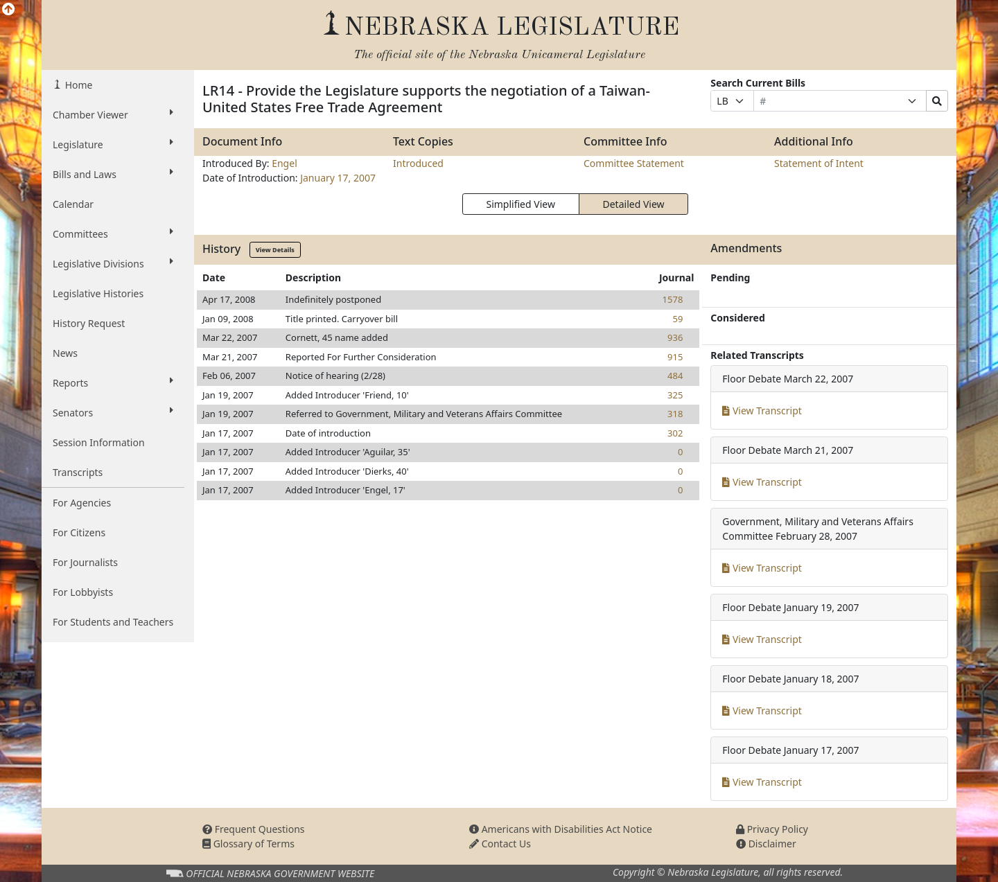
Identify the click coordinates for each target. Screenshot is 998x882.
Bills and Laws (113, 174)
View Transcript (762, 410)
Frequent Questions (253, 829)
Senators (113, 412)
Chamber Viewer (113, 114)
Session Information (99, 442)
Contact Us (500, 843)
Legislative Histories (98, 293)
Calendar (73, 204)
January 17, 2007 (338, 177)
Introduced (418, 163)
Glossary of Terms (248, 843)
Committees (113, 233)
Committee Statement (634, 163)
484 (675, 375)
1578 (673, 299)
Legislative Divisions (113, 263)
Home (77, 84)
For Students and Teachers (113, 621)
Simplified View (520, 204)
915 (675, 357)
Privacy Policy (772, 829)
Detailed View (634, 204)
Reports (113, 382)
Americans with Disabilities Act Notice (560, 829)
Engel (284, 163)
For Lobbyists (83, 592)
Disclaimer (766, 843)
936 (675, 337)
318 (675, 413)
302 (675, 433)
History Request (89, 323)
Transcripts (78, 472)
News (65, 353)
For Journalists (85, 562)
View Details (275, 249)
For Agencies (82, 502)
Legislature (113, 144)
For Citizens (79, 532)
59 (677, 318)
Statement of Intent (819, 163)
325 (675, 395)
